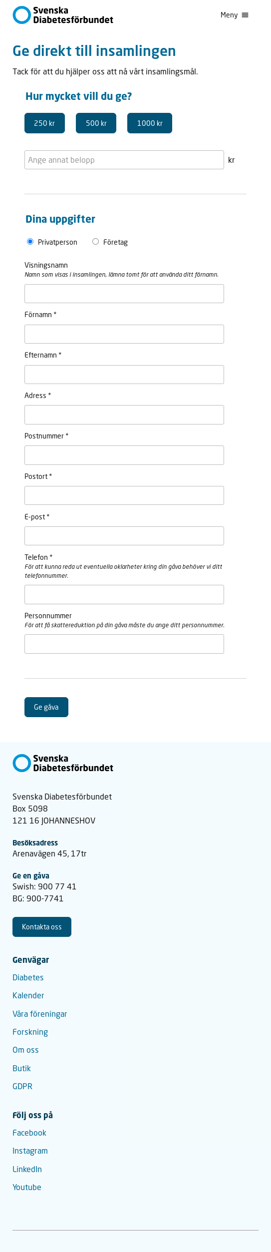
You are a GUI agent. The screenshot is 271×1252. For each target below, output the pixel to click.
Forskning (30, 1031)
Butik (21, 1068)
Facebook (29, 1132)
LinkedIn (27, 1169)
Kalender (28, 995)
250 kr (44, 123)
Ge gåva (46, 707)
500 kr (96, 123)
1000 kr (150, 123)
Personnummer (48, 615)
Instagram (30, 1150)
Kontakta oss (42, 926)
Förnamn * (40, 314)
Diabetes (28, 977)
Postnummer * (46, 435)
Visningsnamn (46, 265)
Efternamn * (43, 355)
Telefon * (38, 557)
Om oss (25, 1049)
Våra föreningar (39, 1013)
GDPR (22, 1086)
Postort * (38, 476)
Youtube (26, 1187)
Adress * (37, 395)
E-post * (37, 516)
